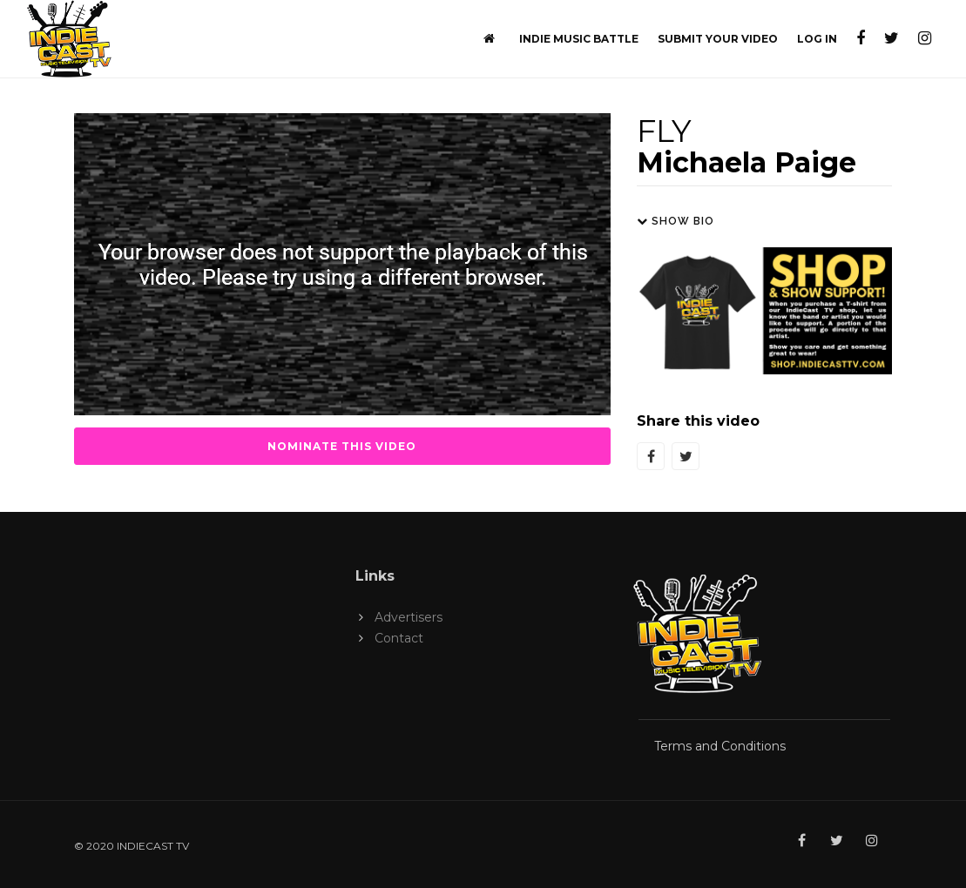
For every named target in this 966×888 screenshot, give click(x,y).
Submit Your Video (718, 38)
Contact (399, 638)
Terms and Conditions (720, 746)
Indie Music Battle (578, 38)
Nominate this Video (341, 446)
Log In (817, 38)
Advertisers (408, 617)
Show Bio (675, 221)
